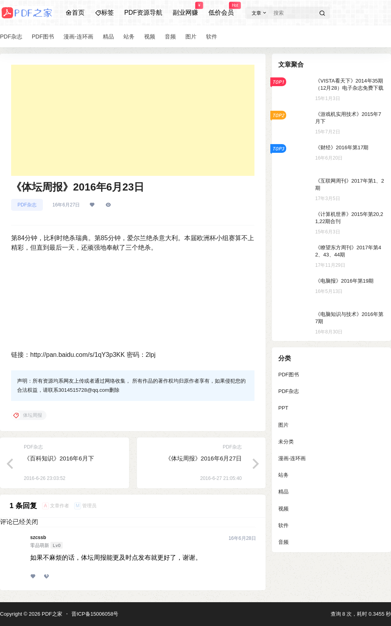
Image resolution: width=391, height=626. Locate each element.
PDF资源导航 (143, 12)
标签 (104, 12)
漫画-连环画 (292, 458)
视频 (283, 509)
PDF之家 (51, 614)
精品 (283, 492)
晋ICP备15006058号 (95, 614)
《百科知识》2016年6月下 (59, 458)
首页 (75, 12)
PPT (283, 408)
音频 (283, 542)
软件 (283, 525)
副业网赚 (185, 9)
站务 (283, 475)
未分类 (286, 442)
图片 (283, 425)
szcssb (38, 537)
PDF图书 (288, 375)
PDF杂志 (27, 205)
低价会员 (221, 9)
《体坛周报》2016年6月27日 (203, 458)
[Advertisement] (132, 120)
